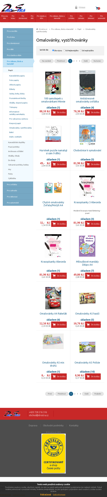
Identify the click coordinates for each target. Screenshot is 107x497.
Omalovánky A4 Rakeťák (53, 313)
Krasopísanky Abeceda (53, 261)
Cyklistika (12, 178)
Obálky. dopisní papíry (18, 103)
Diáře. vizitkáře (15, 137)
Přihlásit (82, 7)
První (50, 394)
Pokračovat (45, 494)
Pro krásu (13, 17)
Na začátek (46, 61)
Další (86, 61)
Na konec (97, 61)
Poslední (97, 394)
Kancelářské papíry (17, 76)
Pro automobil (101, 17)
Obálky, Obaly (14, 156)
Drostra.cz (43, 29)
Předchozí (61, 61)
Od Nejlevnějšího (72, 51)
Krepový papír (15, 123)
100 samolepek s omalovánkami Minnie (53, 100)
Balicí (11, 132)
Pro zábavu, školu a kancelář (57, 17)
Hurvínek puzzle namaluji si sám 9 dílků (53, 152)
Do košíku (61, 112)
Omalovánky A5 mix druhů (53, 364)
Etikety (12, 89)
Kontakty (73, 425)
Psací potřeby (13, 147)
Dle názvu (58, 51)
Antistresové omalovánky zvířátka (87, 100)
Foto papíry (14, 80)
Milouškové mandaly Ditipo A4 (87, 263)
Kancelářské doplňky (16, 142)
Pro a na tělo (4, 17)
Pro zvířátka (71, 17)
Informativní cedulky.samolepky (17, 113)
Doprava (33, 425)
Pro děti (32, 17)
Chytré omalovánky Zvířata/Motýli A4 (53, 204)
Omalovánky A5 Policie (87, 362)
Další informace (59, 494)
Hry (9, 169)
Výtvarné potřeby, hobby (18, 165)
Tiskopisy (13, 107)
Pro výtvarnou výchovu (18, 119)
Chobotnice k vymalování (87, 150)
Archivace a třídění (15, 151)
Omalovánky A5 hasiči (87, 313)
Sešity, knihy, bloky (17, 94)
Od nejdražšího (88, 51)
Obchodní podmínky (53, 425)
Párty (10, 174)
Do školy (11, 160)
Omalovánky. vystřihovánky (20, 128)
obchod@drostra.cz (38, 415)
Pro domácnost (23, 17)
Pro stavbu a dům (41, 17)
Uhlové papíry (15, 85)
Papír (10, 70)
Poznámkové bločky (17, 98)
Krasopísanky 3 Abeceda (87, 202)
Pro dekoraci (91, 17)
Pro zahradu (81, 17)
